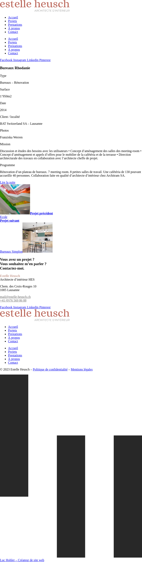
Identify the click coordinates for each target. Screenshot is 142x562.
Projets (12, 21)
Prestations (15, 24)
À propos (14, 28)
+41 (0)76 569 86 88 (13, 300)
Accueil (13, 17)
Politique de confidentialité (50, 369)
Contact (13, 32)
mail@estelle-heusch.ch (15, 296)
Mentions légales (82, 369)
